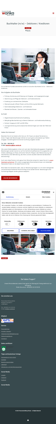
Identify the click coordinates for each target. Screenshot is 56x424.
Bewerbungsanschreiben (7, 362)
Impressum (4, 338)
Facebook (3, 380)
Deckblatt (3, 359)
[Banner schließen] (53, 192)
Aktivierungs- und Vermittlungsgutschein (11, 367)
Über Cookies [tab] (46, 197)
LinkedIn (3, 375)
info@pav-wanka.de (10, 309)
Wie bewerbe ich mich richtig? (8, 357)
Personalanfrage (5, 329)
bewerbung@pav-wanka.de (13, 145)
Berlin (28, 30)
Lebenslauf (4, 364)
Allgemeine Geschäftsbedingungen (10, 334)
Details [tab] (28, 197)
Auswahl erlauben (28, 230)
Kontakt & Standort (6, 331)
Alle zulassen (46, 230)
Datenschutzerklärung (6, 336)
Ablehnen (10, 230)
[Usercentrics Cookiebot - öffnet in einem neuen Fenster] (43, 192)
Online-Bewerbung (10, 178)
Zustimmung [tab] (9, 197)
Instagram (3, 377)
